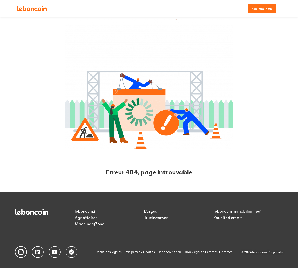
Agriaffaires (86, 217)
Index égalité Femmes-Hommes (208, 252)
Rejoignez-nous (262, 8)
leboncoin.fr (86, 211)
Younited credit (228, 217)
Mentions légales (109, 252)
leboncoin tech (170, 252)
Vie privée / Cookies (140, 252)
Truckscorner (156, 217)
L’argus (150, 211)
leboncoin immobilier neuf (238, 211)
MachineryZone (89, 223)
